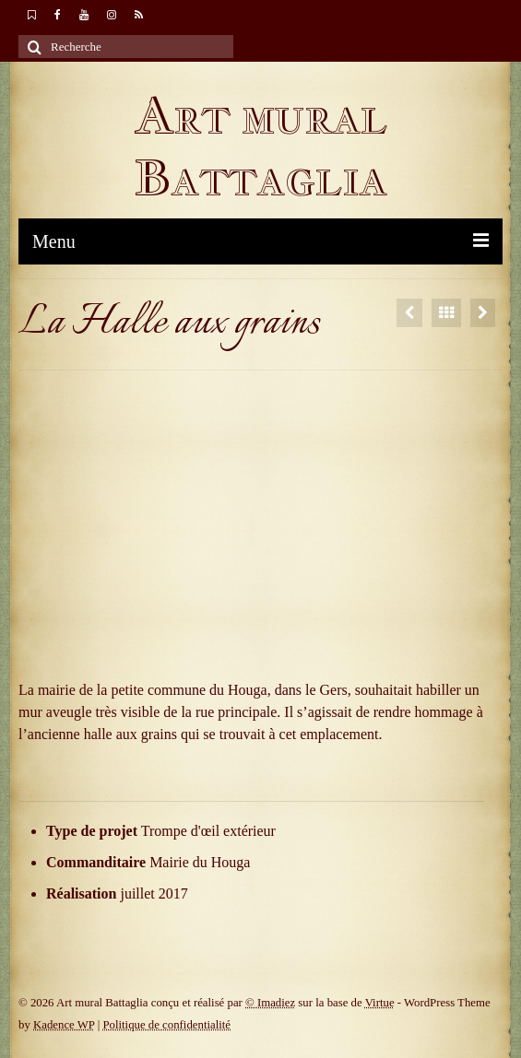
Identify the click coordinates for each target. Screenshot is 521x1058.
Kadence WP (63, 1024)
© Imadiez (270, 1002)
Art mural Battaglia (261, 146)
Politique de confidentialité (166, 1024)
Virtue (380, 1002)
